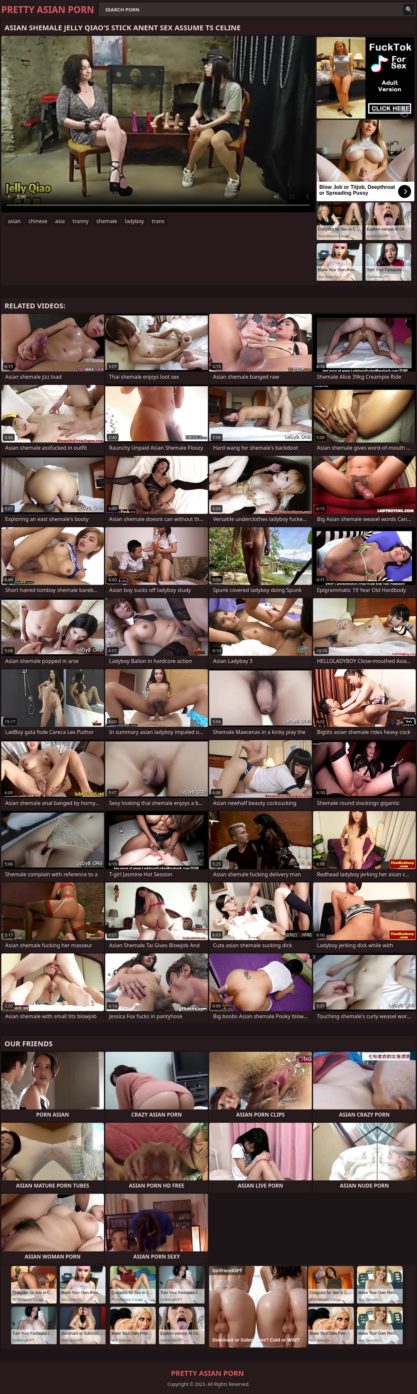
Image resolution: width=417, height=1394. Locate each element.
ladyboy (134, 221)
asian (14, 221)
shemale (106, 221)
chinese (38, 221)
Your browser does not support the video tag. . (158, 124)
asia (60, 221)
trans (158, 221)
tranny (81, 221)
